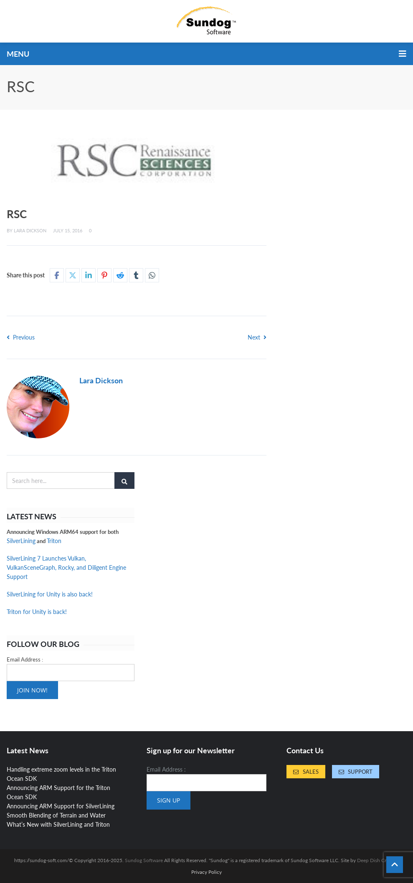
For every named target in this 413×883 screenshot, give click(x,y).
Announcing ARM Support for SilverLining (60, 806)
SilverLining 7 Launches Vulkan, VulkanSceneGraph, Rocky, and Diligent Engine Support (66, 567)
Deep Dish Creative (378, 860)
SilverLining (21, 540)
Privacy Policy (206, 872)
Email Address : (25, 659)
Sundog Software (144, 860)
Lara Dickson (30, 230)
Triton (54, 540)
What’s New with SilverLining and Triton (58, 824)
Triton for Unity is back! (37, 611)
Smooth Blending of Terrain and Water (56, 815)
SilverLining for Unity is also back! (50, 594)
